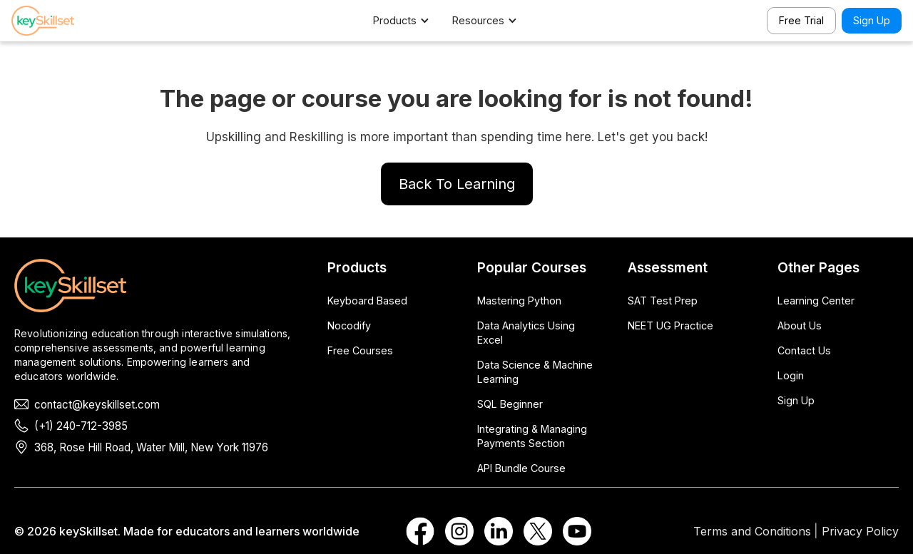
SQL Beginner (510, 404)
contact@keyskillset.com (97, 404)
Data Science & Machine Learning (535, 372)
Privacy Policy (860, 531)
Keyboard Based (367, 300)
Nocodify (349, 325)
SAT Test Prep (663, 300)
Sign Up (871, 20)
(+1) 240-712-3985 (81, 426)
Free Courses (360, 350)
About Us (799, 325)
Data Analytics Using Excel (526, 332)
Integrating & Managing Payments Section (532, 436)
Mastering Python (519, 300)
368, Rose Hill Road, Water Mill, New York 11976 (151, 447)
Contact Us (804, 350)
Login (790, 375)
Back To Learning (457, 184)
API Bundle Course (521, 468)
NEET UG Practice (670, 325)
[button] (408, 21)
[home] (61, 21)
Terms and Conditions (752, 531)
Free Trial (801, 20)
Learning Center (816, 300)
